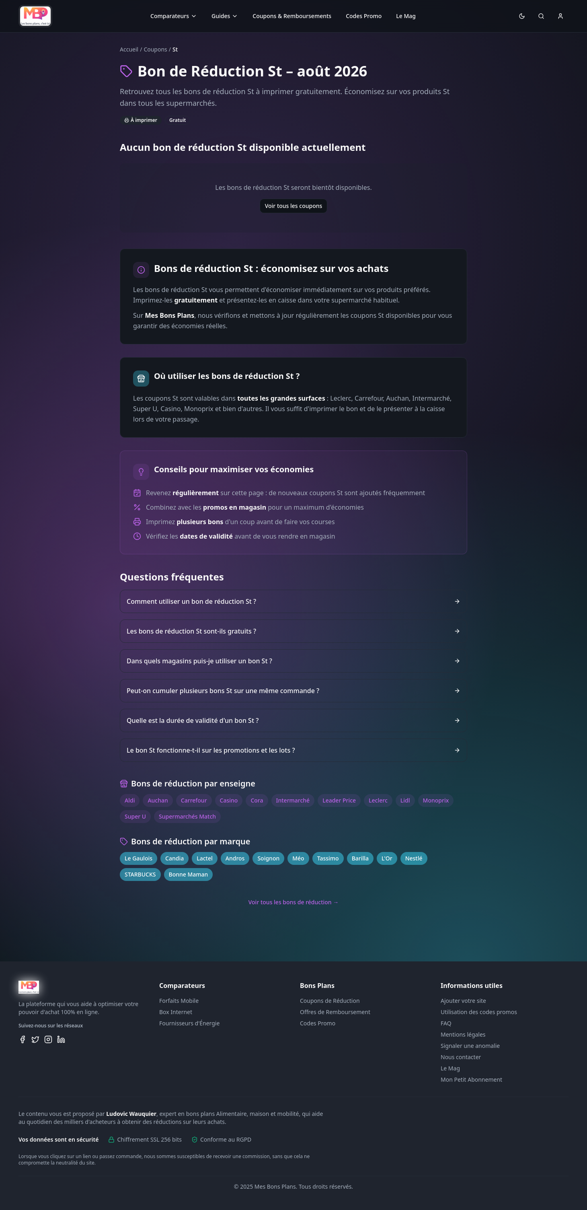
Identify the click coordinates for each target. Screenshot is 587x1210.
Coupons (155, 49)
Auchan (158, 800)
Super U (135, 816)
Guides (224, 16)
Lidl (405, 800)
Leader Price (339, 800)
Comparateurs (173, 16)
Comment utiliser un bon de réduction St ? (293, 601)
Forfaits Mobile (179, 1000)
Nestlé (414, 858)
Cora (256, 800)
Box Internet (175, 1012)
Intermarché (293, 800)
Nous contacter (461, 1057)
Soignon (268, 858)
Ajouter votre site (463, 1000)
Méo (298, 858)
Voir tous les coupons (293, 206)
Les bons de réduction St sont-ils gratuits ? (293, 631)
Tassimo (328, 858)
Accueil (129, 49)
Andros (235, 858)
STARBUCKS (140, 874)
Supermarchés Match (187, 816)
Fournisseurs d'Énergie (189, 1023)
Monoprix (436, 800)
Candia (174, 858)
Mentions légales (463, 1034)
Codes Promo (364, 16)
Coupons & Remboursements (291, 16)
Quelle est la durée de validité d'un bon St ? (293, 720)
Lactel (205, 858)
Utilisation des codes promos (479, 1012)
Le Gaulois (138, 858)
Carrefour (194, 800)
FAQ (446, 1023)
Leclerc (378, 800)
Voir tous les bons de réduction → (293, 902)
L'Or (387, 858)
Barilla (360, 858)
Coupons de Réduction (330, 1000)
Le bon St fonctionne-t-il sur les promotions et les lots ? (293, 750)
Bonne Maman (188, 874)
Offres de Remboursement (335, 1012)
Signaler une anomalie (470, 1045)
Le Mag (406, 16)
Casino (229, 800)
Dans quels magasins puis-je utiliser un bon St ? (293, 660)
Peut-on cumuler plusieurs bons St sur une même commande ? (293, 690)
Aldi (130, 800)
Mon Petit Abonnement (471, 1079)
